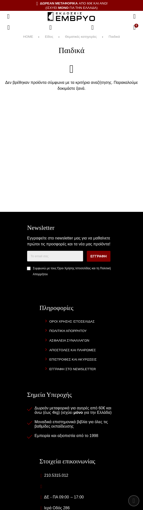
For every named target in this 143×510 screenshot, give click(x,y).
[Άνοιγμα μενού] (8, 16)
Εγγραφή (98, 256)
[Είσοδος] (92, 27)
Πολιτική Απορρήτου (68, 331)
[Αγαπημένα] (50, 27)
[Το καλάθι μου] (134, 27)
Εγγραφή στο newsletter (72, 369)
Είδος (49, 36)
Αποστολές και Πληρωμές (72, 350)
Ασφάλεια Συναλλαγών (69, 340)
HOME (28, 36)
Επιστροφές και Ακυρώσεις (73, 359)
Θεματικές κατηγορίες (81, 36)
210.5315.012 (56, 475)
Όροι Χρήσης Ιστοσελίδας (74, 268)
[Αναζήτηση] (134, 16)
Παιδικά (114, 36)
